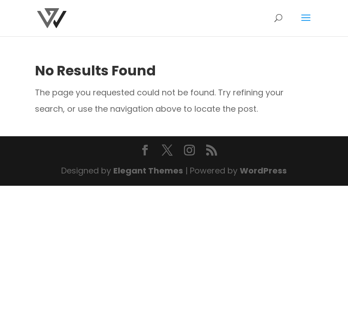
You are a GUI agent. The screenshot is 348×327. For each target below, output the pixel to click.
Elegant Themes (148, 170)
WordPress (263, 170)
